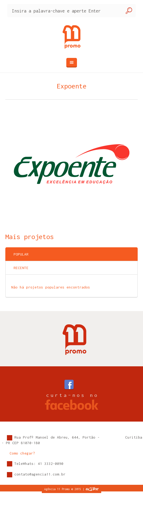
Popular (21, 254)
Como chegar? (22, 453)
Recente (21, 268)
